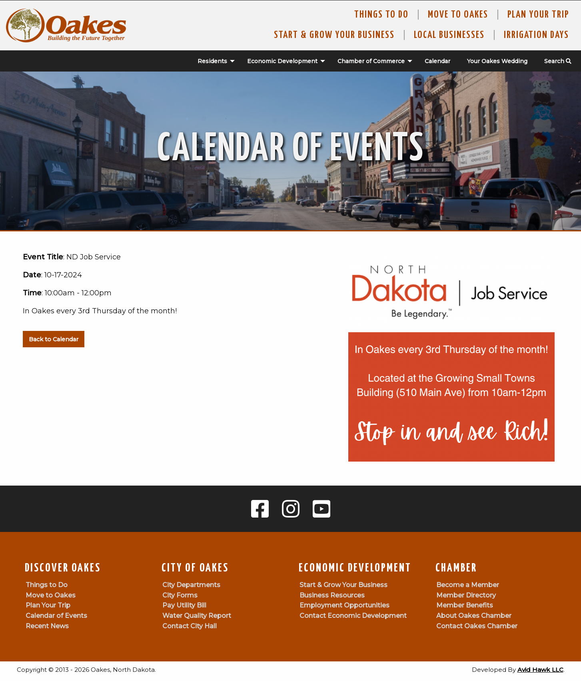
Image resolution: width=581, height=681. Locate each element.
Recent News (47, 626)
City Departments (191, 585)
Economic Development (282, 61)
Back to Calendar (53, 339)
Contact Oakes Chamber (476, 626)
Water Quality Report (196, 615)
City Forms (180, 595)
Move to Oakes (51, 595)
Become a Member (467, 585)
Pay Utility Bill (184, 605)
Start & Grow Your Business (334, 35)
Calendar (437, 61)
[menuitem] (212, 61)
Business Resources (332, 595)
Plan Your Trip (538, 15)
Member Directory (466, 595)
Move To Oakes (458, 15)
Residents (212, 61)
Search (557, 61)
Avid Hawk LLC (540, 669)
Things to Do (381, 15)
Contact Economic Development (353, 615)
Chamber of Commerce (371, 61)
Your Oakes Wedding (497, 61)
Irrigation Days (536, 35)
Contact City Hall (189, 626)
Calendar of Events (56, 615)
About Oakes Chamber (473, 615)
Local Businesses (449, 35)
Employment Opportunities (344, 605)
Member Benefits (464, 605)
